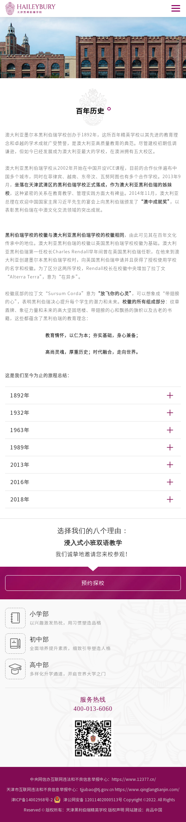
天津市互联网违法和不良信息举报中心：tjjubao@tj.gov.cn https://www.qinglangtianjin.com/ (93, 789)
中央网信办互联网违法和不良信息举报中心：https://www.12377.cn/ (93, 779)
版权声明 (116, 810)
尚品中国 (154, 810)
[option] (93, 544)
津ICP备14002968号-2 (32, 800)
